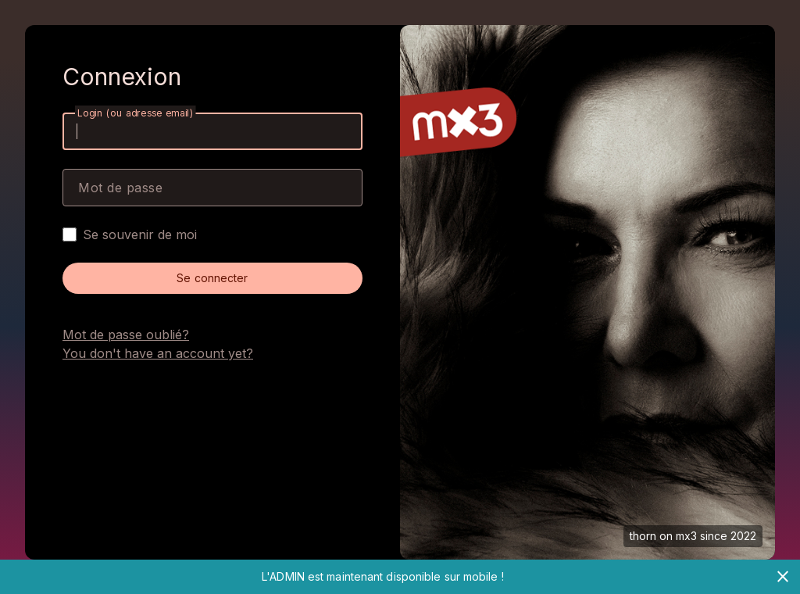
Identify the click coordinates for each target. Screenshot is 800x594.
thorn (643, 535)
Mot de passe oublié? (125, 334)
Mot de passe (120, 187)
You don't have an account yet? (157, 353)
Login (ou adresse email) (135, 113)
